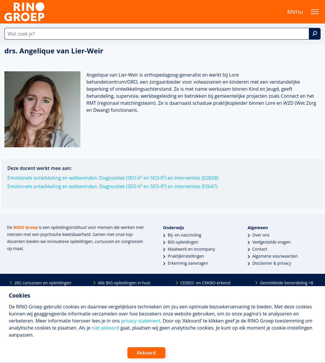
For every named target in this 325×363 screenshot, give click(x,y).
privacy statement (140, 321)
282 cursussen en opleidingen (42, 283)
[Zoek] (315, 34)
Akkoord (146, 353)
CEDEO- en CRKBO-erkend (205, 283)
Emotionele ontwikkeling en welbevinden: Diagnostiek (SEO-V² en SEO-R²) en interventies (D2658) (112, 178)
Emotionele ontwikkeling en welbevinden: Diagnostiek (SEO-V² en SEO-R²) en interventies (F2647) (112, 186)
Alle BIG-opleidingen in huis (124, 283)
